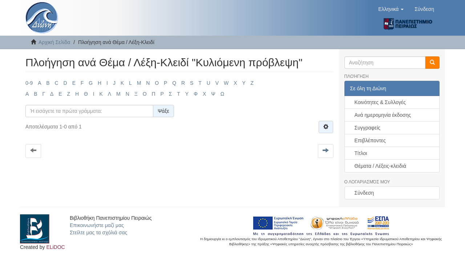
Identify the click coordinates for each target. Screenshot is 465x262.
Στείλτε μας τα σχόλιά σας (98, 232)
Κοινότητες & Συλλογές (380, 102)
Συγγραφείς (368, 128)
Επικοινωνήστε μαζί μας (97, 225)
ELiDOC (55, 247)
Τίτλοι (361, 153)
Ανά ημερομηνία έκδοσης (383, 115)
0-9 (29, 83)
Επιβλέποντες (370, 140)
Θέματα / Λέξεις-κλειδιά (381, 166)
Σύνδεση (364, 193)
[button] (391, 9)
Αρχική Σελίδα (54, 42)
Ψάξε (163, 111)
